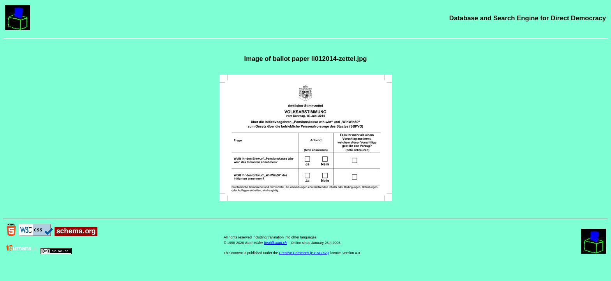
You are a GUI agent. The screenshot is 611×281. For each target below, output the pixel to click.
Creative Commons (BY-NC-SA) (304, 253)
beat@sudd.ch (275, 243)
